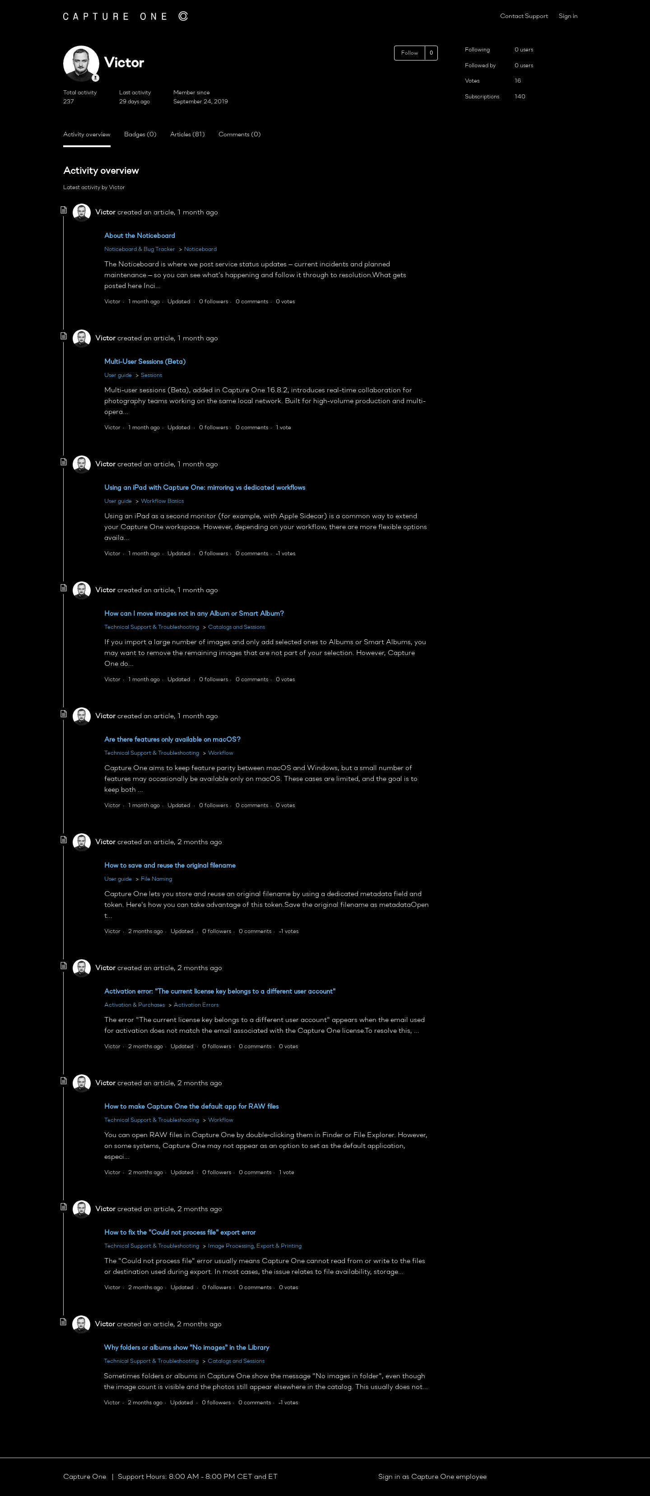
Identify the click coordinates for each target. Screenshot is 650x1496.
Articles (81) (187, 134)
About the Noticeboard (139, 236)
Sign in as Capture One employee (432, 1477)
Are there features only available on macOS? (172, 740)
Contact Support (524, 16)
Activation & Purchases (134, 1005)
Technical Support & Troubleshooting (151, 627)
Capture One (85, 1477)
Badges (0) (140, 134)
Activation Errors (196, 1005)
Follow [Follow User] (409, 53)
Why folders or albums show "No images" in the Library (186, 1348)
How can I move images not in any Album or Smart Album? (194, 614)
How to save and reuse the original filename (170, 866)
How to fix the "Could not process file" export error (179, 1233)
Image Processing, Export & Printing (255, 1246)
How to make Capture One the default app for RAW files (191, 1107)
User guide (118, 375)
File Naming (156, 879)
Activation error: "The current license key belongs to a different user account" (219, 992)
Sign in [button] (568, 16)
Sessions (151, 375)
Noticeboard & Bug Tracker (139, 249)
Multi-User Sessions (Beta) (145, 362)
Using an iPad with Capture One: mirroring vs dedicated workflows (204, 488)
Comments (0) (239, 134)
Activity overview (87, 134)
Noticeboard (200, 249)
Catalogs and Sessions (236, 627)
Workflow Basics (162, 501)
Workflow (220, 753)
